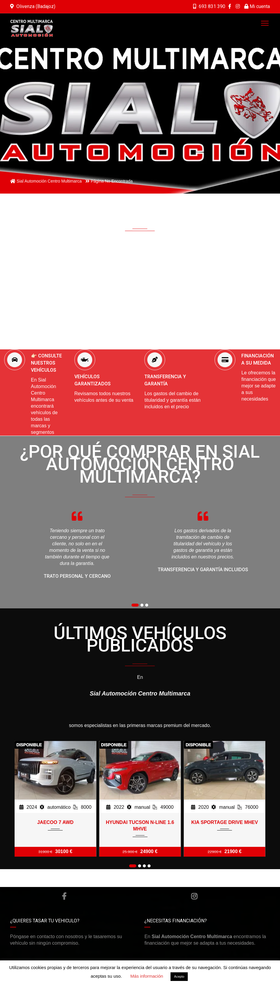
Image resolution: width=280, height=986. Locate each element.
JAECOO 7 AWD (55, 822)
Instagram (194, 896)
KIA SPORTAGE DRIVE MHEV (224, 822)
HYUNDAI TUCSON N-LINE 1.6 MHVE (140, 825)
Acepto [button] (179, 976)
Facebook (64, 896)
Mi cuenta (257, 6)
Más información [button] (146, 976)
